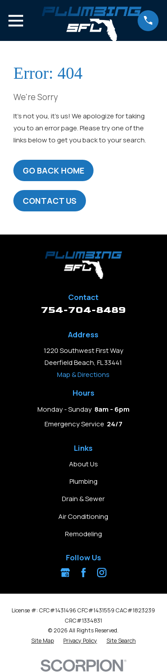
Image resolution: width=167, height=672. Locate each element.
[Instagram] (101, 572)
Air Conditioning (83, 516)
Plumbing (83, 481)
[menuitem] (42, 641)
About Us (83, 464)
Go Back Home (53, 170)
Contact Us (50, 200)
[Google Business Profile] (65, 572)
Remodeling (83, 533)
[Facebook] (83, 572)
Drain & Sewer (83, 498)
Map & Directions (83, 374)
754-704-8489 (83, 310)
